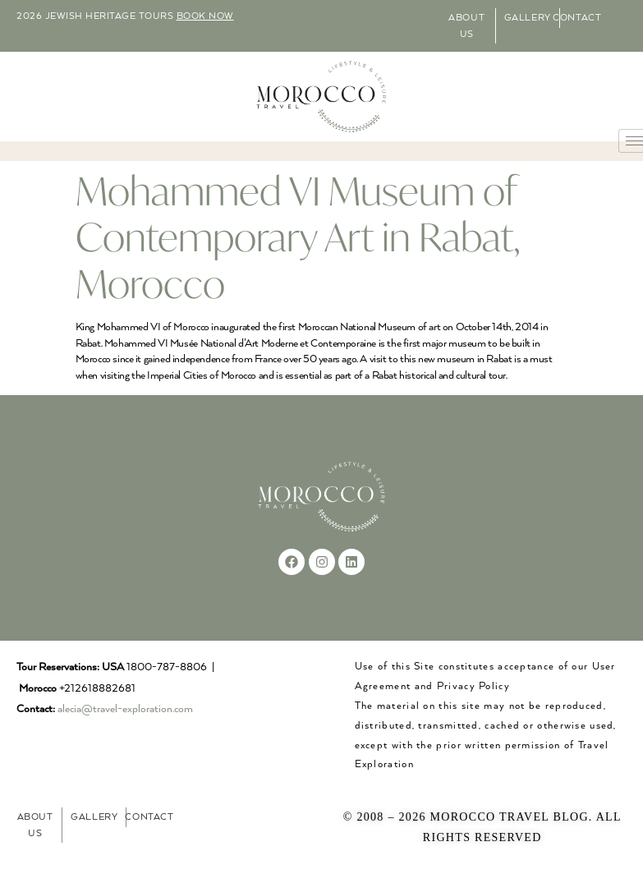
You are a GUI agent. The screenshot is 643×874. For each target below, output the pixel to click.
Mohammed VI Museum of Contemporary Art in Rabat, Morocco (298, 237)
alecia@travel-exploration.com (125, 709)
